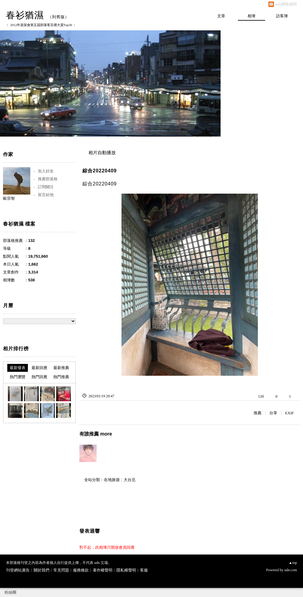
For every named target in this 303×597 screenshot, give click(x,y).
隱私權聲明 (126, 570)
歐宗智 (9, 198)
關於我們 (41, 570)
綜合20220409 (99, 170)
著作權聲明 (102, 570)
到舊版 (58, 17)
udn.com (290, 570)
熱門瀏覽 (17, 377)
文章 (221, 16)
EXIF (289, 413)
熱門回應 (39, 377)
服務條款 (81, 570)
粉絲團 (10, 592)
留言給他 (46, 194)
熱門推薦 (61, 377)
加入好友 (46, 171)
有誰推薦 (95, 433)
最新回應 (39, 367)
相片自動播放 (102, 152)
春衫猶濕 (25, 15)
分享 (273, 413)
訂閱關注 (46, 187)
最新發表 (17, 367)
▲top (293, 563)
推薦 (257, 413)
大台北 (129, 479)
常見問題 (61, 570)
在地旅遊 (112, 479)
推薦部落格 (48, 179)
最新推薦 (61, 367)
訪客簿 (282, 16)
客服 (144, 570)
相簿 (251, 16)
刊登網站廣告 (18, 570)
